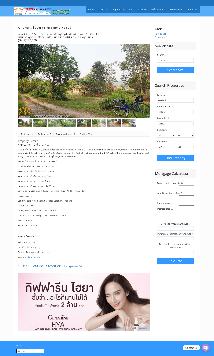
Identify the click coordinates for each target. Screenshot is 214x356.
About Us (102, 9)
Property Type (164, 106)
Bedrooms (162, 129)
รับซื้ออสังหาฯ (157, 9)
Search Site (175, 70)
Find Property (175, 158)
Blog (131, 9)
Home (91, 9)
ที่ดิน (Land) (160, 33)
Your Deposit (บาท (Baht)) (169, 193)
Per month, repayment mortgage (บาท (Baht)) (175, 246)
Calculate (175, 261)
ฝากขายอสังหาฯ (175, 9)
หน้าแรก (20, 345)
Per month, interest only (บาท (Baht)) (175, 233)
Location (161, 95)
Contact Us (192, 9)
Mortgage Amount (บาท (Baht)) (175, 223)
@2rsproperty (33, 247)
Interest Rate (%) (165, 208)
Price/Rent (162, 141)
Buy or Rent (163, 118)
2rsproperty (34, 257)
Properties (118, 9)
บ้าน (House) (161, 37)
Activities (141, 9)
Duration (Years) (165, 203)
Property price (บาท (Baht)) (170, 183)
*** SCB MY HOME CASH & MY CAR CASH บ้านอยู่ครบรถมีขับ (50, 266)
